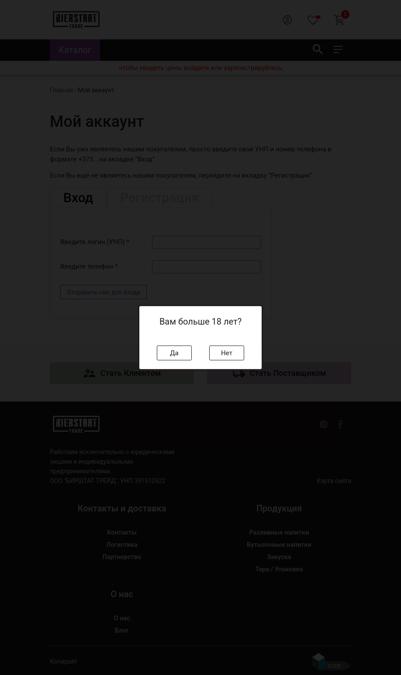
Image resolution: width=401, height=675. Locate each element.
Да (174, 353)
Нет (226, 353)
